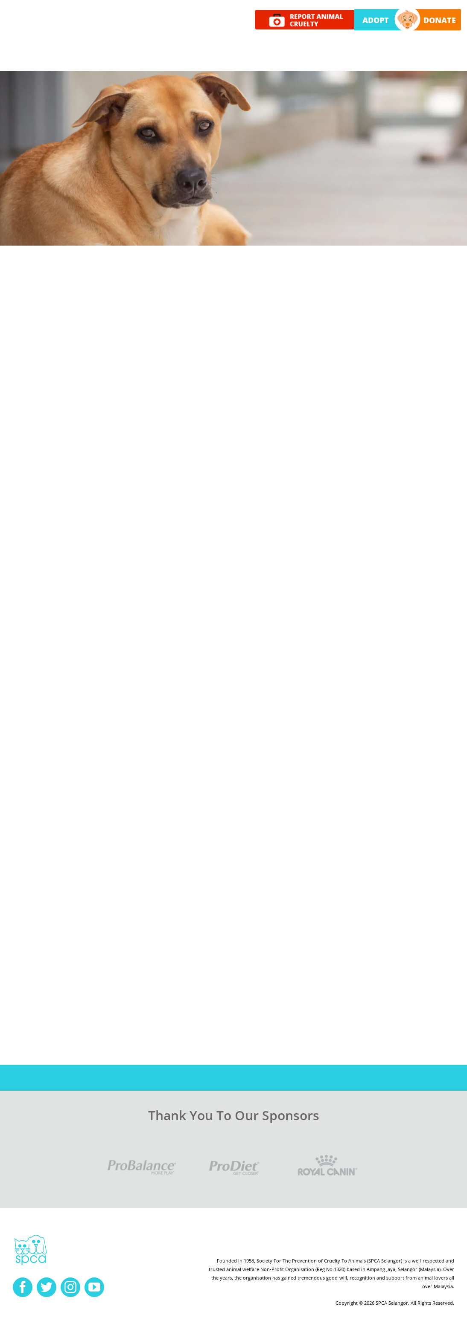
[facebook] (22, 1287)
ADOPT (375, 20)
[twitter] (46, 1287)
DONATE (439, 20)
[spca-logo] (30, 1237)
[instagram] (70, 1287)
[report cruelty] (305, 13)
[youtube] (94, 1287)
